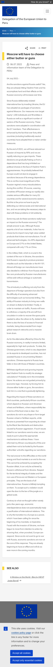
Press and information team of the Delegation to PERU (25, 67)
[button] (30, 48)
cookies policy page (21, 633)
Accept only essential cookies (27, 660)
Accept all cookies (21, 653)
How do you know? (41, 2)
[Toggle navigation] (47, 11)
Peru (11, 31)
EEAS (4, 31)
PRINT (41, 48)
